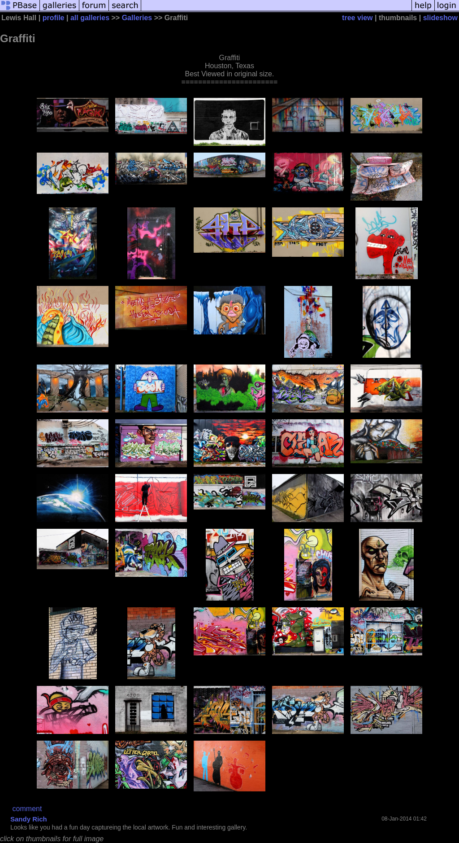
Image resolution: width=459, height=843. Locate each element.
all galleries (89, 18)
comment (27, 808)
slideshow (440, 18)
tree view (357, 18)
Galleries (137, 18)
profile (54, 18)
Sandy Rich (28, 819)
